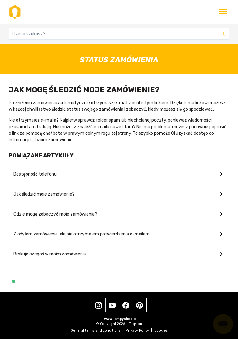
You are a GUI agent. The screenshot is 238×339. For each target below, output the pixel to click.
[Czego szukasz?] (119, 34)
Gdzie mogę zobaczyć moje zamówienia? (55, 214)
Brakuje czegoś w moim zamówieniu (49, 254)
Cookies (161, 330)
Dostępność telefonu (35, 174)
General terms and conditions (97, 330)
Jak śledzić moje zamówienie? (44, 194)
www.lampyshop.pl (120, 319)
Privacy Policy (139, 330)
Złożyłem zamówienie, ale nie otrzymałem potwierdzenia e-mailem (81, 234)
